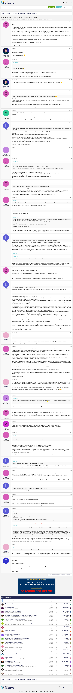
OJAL (3, 19)
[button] (27, 7)
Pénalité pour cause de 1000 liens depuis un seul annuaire (17, 638)
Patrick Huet (67, 651)
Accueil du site (6, 7)
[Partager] (69, 22)
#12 (71, 234)
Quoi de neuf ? (22, 7)
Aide (64, 683)
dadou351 (6, 651)
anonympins (7, 608)
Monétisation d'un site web (19, 651)
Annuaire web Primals (9, 607)
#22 (71, 458)
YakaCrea (6, 628)
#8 (71, 147)
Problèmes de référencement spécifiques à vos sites (24, 605)
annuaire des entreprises (10, 630)
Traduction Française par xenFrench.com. (47, 691)
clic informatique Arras (9, 666)
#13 (71, 267)
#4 (71, 79)
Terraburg (6, 616)
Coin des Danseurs (65, 635)
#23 (71, 470)
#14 (71, 281)
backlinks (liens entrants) (30, 19)
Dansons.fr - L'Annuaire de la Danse (12, 634)
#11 (71, 197)
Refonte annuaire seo (9, 657)
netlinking (38, 19)
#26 (71, 508)
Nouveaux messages (6, 10)
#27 (71, 544)
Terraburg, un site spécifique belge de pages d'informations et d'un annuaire (21, 615)
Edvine (68, 662)
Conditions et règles (47, 683)
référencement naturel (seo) (46, 19)
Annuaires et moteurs (22, 601)
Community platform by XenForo (29, 691)
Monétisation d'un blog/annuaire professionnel (15, 649)
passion (6, 662)
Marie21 (6, 635)
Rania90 (67, 631)
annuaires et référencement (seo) (19, 19)
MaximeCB (67, 624)
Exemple (48, 406)
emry (68, 666)
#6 (71, 110)
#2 (71, 48)
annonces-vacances (8, 601)
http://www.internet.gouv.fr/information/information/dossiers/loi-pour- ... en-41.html (31, 523)
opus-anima (7, 624)
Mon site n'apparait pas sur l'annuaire (13, 603)
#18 (71, 395)
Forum (14, 7)
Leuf (68, 620)
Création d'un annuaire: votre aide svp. (13, 611)
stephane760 (7, 658)
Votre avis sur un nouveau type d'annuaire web (15, 619)
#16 (71, 346)
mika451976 (7, 631)
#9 (71, 158)
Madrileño (67, 612)
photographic (7, 674)
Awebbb (6, 639)
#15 (71, 332)
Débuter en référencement (18, 639)
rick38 (68, 601)
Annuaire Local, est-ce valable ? (11, 653)
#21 (71, 432)
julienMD (67, 639)
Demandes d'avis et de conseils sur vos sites (23, 620)
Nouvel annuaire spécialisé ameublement (13, 642)
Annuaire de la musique (10, 661)
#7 (71, 122)
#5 (71, 90)
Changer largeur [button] (13, 683)
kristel (68, 605)
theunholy (67, 643)
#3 (71, 59)
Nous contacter (40, 683)
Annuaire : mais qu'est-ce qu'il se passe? (13, 669)
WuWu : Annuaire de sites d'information (13, 646)
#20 (71, 421)
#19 (71, 410)
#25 (71, 494)
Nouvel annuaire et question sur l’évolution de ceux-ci (16, 600)
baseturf (6, 612)
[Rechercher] (67, 7)
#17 (71, 379)
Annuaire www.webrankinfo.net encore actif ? (14, 673)
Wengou (6, 620)
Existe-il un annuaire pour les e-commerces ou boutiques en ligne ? (19, 623)
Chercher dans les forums (18, 10)
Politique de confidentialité (57, 683)
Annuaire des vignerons (10, 626)
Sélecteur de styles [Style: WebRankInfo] (5, 683)
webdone (6, 643)
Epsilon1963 (7, 605)
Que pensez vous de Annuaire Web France (14, 665)
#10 (71, 181)
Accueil (67, 683)
